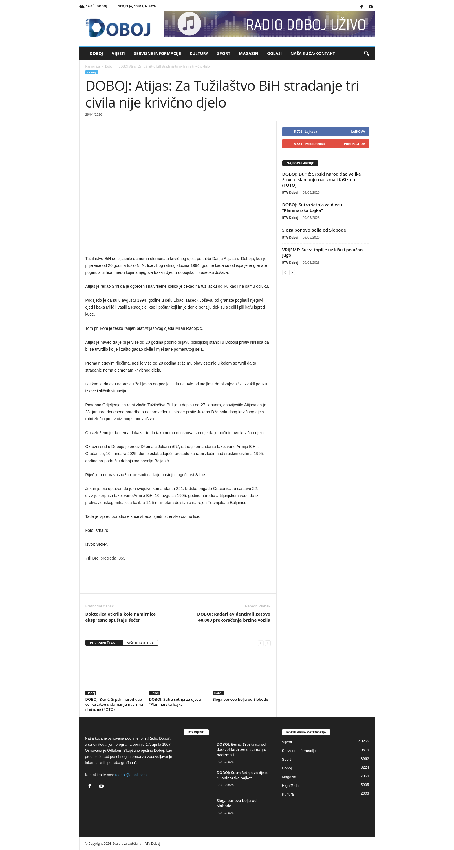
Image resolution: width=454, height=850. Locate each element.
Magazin (248, 53)
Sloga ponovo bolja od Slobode (240, 699)
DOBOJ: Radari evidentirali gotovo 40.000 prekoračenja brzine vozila (233, 617)
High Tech (290, 785)
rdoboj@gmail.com (131, 775)
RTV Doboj (290, 192)
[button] (366, 53)
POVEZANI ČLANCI (104, 643)
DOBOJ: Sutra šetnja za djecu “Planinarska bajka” (175, 702)
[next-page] (268, 643)
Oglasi (274, 53)
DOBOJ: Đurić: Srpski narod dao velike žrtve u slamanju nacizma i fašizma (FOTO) (114, 704)
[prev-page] (261, 643)
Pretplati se (354, 143)
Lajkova (358, 131)
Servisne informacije (157, 53)
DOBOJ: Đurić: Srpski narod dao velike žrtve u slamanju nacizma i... (241, 749)
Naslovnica (92, 66)
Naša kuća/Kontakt (312, 53)
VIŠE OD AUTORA (140, 643)
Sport (223, 53)
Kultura (199, 53)
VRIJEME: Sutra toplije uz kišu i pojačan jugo (322, 252)
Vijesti (118, 53)
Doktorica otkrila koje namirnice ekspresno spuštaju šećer (120, 617)
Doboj (96, 53)
